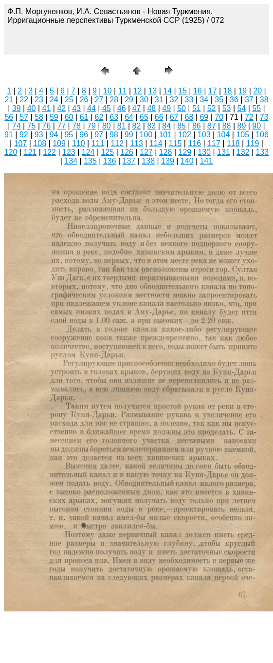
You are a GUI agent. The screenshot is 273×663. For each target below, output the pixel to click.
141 (206, 161)
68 (189, 117)
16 (197, 91)
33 (189, 99)
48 (151, 108)
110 (78, 143)
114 (156, 143)
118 (233, 143)
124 (88, 152)
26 (84, 99)
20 (257, 91)
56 (8, 117)
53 (226, 108)
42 (61, 108)
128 (165, 152)
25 (69, 99)
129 (185, 152)
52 (211, 108)
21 (8, 99)
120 (11, 152)
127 (146, 152)
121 (30, 152)
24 (54, 99)
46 (121, 108)
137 (129, 161)
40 (31, 108)
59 (54, 117)
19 (242, 91)
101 (165, 134)
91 (8, 134)
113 (136, 143)
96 (83, 134)
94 (54, 134)
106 (262, 134)
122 (49, 152)
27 (98, 99)
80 (106, 126)
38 (264, 99)
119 (252, 143)
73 (264, 117)
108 (39, 143)
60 (69, 117)
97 (98, 134)
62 (98, 117)
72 (249, 117)
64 (129, 117)
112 (117, 143)
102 (184, 134)
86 (196, 126)
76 (46, 126)
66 (159, 117)
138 (148, 161)
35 (219, 99)
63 (113, 117)
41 (46, 108)
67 (174, 117)
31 (159, 99)
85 (181, 126)
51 (196, 108)
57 (23, 117)
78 (76, 126)
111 (98, 143)
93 (39, 134)
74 (16, 126)
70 (219, 117)
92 (23, 134)
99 (129, 134)
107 (20, 143)
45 (106, 108)
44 (91, 108)
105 (242, 134)
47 (136, 108)
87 (211, 126)
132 (243, 152)
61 (84, 117)
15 (182, 91)
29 (129, 99)
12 (137, 91)
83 (151, 126)
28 (113, 99)
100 (146, 134)
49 (166, 108)
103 (204, 134)
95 (68, 134)
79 (91, 126)
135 (90, 161)
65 (144, 117)
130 (204, 152)
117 (213, 143)
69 (204, 117)
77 (61, 126)
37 (249, 99)
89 (241, 126)
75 (31, 126)
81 (121, 126)
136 (109, 161)
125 (107, 152)
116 (194, 143)
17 (212, 91)
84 (166, 126)
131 (223, 152)
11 (122, 91)
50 (181, 108)
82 (136, 126)
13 (152, 91)
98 (113, 134)
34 (204, 99)
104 (223, 134)
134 (70, 161)
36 (234, 99)
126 (126, 152)
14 (167, 91)
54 (241, 108)
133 (262, 152)
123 (68, 152)
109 (59, 143)
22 (23, 99)
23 (39, 99)
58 (39, 117)
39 (16, 108)
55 (256, 108)
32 (174, 99)
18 (227, 91)
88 (226, 126)
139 (167, 161)
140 (187, 161)
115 (175, 143)
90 (256, 126)
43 (76, 108)
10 (107, 91)
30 (144, 99)
